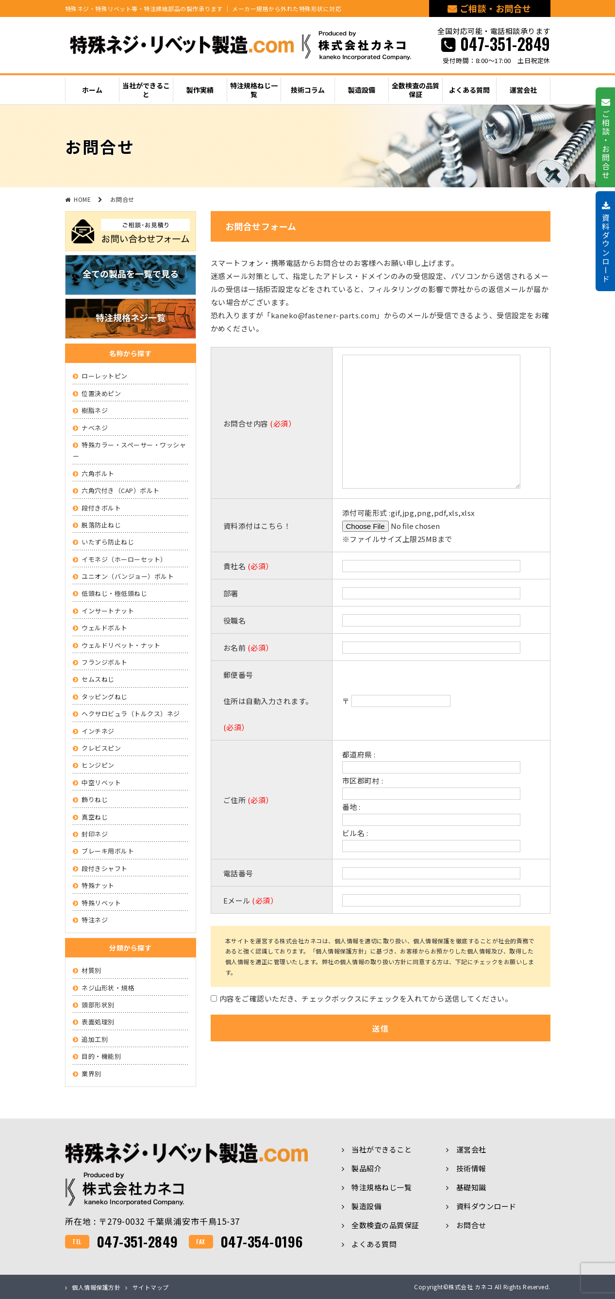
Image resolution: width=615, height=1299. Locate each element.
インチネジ (98, 731)
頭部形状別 (98, 1004)
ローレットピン (105, 375)
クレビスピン (101, 748)
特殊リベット (101, 902)
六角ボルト (98, 473)
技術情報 (471, 1168)
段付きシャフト (105, 868)
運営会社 (471, 1149)
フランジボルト (105, 662)
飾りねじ (95, 799)
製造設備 (366, 1206)
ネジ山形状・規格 (108, 987)
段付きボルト (101, 507)
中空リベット (101, 782)
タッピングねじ (105, 696)
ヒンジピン (98, 765)
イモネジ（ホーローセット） (124, 559)
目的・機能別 (101, 1056)
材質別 (91, 970)
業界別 (91, 1073)
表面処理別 (98, 1021)
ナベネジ (95, 427)
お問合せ (471, 1225)
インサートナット (108, 610)
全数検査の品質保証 (385, 1225)
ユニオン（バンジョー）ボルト (128, 576)
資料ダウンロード (486, 1206)
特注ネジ (95, 919)
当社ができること (381, 1149)
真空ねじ (95, 817)
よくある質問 (374, 1244)
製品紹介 (366, 1168)
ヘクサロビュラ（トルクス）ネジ (131, 713)
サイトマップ (151, 1287)
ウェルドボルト (105, 627)
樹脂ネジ (95, 410)
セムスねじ (98, 679)
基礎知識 (471, 1187)
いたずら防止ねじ (108, 541)
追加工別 (95, 1039)
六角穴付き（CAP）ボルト (121, 490)
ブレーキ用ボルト (108, 850)
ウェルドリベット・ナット (121, 645)
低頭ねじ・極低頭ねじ (114, 593)
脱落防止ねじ (101, 524)
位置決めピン (101, 393)
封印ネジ (95, 834)
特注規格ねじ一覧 (381, 1187)
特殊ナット (98, 885)
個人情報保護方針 (96, 1287)
